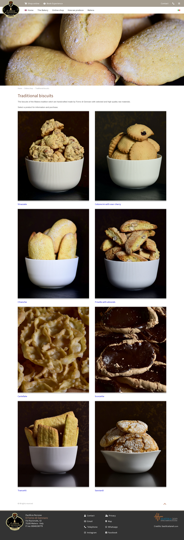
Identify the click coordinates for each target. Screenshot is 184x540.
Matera (91, 10)
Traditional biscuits (42, 88)
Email (88, 521)
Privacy (110, 515)
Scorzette (99, 396)
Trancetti (22, 490)
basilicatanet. (170, 526)
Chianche (22, 302)
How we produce (76, 10)
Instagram (90, 532)
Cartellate (22, 396)
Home (29, 10)
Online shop (58, 10)
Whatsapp (111, 526)
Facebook (111, 532)
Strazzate (22, 204)
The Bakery (42, 10)
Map (108, 521)
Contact (164, 3)
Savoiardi (99, 490)
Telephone (90, 526)
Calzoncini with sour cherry (108, 204)
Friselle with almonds (105, 302)
